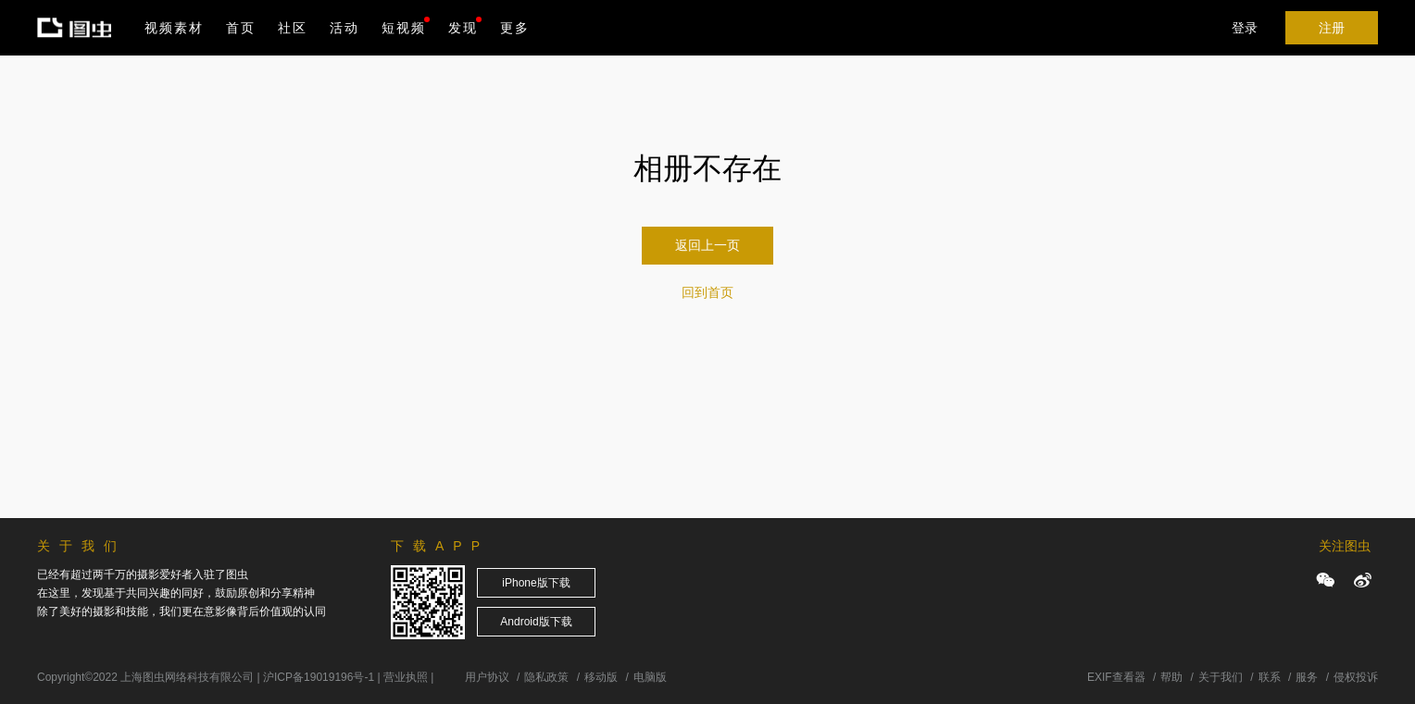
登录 (1245, 27)
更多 (515, 27)
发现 (465, 26)
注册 (1332, 27)
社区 (292, 27)
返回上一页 (707, 245)
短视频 (404, 27)
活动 (344, 27)
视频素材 (174, 27)
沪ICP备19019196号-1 (318, 677)
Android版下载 (535, 621)
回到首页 (707, 292)
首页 (241, 27)
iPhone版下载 (536, 582)
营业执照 (405, 677)
